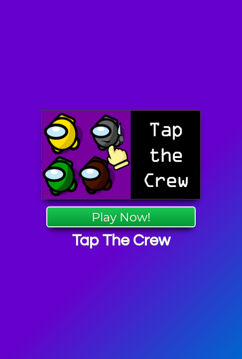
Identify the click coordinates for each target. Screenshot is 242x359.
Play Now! (121, 217)
